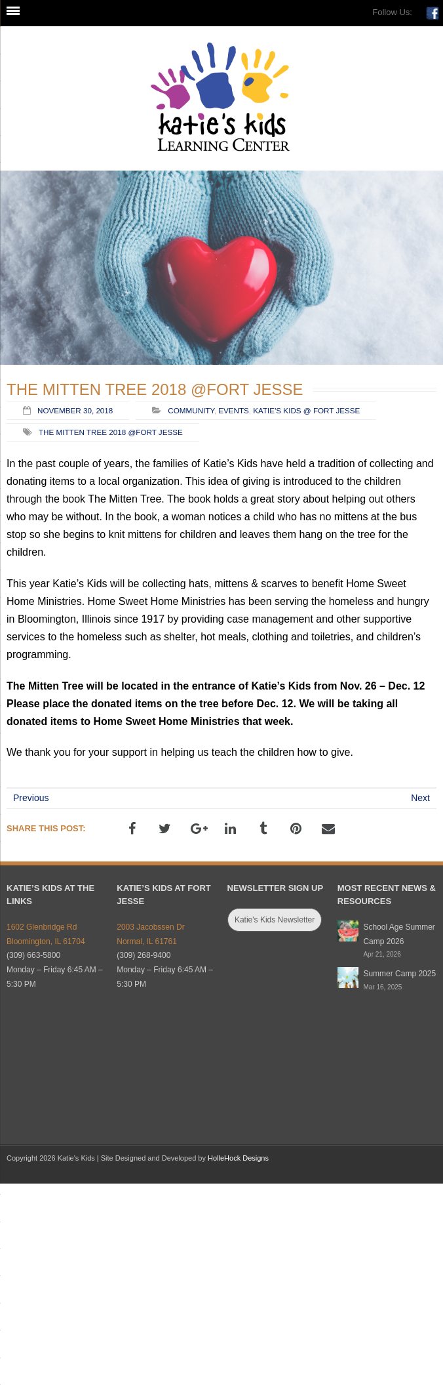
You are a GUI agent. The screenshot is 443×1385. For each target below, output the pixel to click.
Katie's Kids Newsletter (275, 919)
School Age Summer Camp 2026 (398, 934)
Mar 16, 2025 (382, 987)
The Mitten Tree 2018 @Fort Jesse (111, 432)
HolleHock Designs (238, 1158)
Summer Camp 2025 (399, 973)
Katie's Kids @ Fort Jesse (306, 410)
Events (233, 410)
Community (191, 410)
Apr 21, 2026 (381, 954)
